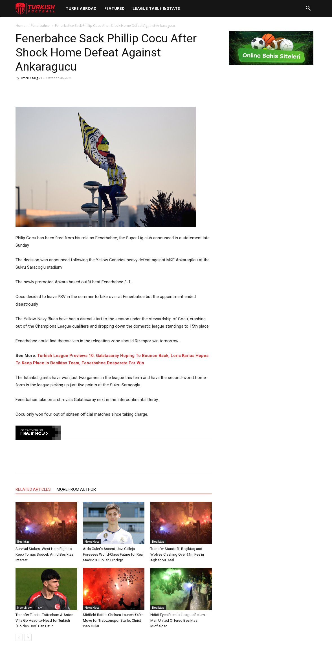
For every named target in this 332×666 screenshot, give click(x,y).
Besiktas (23, 542)
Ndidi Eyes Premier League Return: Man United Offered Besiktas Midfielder (178, 620)
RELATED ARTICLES (33, 489)
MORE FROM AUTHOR (76, 489)
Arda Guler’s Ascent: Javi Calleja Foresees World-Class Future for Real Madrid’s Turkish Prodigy (113, 554)
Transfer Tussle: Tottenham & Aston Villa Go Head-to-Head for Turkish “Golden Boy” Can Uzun (44, 620)
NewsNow (92, 542)
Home (20, 25)
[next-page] (28, 637)
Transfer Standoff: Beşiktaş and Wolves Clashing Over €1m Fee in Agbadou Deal (177, 554)
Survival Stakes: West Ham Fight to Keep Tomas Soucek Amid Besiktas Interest (45, 554)
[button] (308, 8)
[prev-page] (19, 637)
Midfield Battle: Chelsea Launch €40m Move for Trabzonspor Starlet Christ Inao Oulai (113, 620)
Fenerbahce (40, 25)
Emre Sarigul (31, 78)
